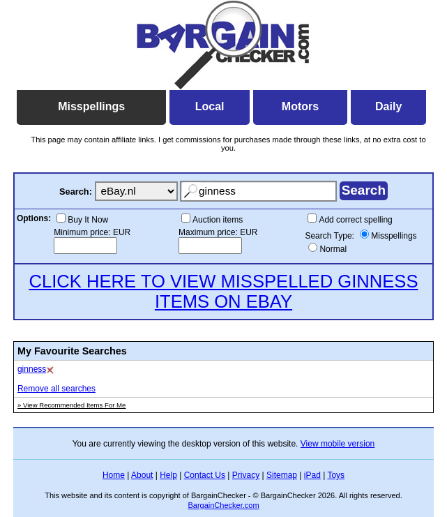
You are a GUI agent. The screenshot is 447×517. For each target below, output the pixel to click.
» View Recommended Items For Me (71, 405)
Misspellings (393, 236)
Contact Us (204, 475)
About (142, 475)
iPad (312, 475)
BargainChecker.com (223, 505)
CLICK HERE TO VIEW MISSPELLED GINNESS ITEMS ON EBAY (223, 291)
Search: (75, 191)
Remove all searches (56, 389)
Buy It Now (88, 220)
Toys (335, 475)
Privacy (245, 475)
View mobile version (338, 444)
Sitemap (281, 475)
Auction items (217, 220)
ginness (31, 369)
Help (168, 475)
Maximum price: (209, 232)
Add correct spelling (355, 220)
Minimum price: (83, 232)
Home (114, 475)
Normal (333, 249)
